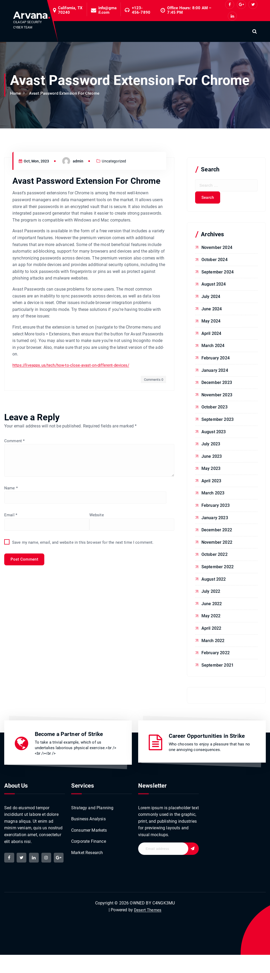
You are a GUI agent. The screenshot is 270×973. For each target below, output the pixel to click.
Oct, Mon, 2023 (35, 206)
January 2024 (215, 372)
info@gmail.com (107, 10)
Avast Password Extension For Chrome (67, 93)
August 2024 (214, 286)
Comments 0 (152, 424)
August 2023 (214, 433)
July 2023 (211, 446)
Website (11, 591)
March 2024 (213, 347)
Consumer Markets (89, 834)
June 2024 (212, 311)
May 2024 (211, 323)
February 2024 (216, 360)
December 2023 (217, 384)
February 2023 (216, 507)
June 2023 (212, 458)
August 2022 (214, 581)
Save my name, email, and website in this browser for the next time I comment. (86, 619)
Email (11, 563)
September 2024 (218, 274)
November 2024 (217, 249)
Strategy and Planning (92, 811)
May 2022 (211, 617)
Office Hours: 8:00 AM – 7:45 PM (189, 10)
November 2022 (217, 544)
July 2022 (211, 593)
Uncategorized (118, 206)
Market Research (87, 857)
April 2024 (212, 335)
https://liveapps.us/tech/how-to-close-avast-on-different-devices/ (74, 410)
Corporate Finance (88, 846)
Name (11, 535)
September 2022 (218, 568)
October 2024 (215, 261)
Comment (15, 485)
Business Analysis (88, 823)
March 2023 (213, 495)
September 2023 (218, 421)
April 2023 (212, 482)
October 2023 (215, 409)
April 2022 (212, 630)
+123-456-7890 (141, 10)
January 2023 (215, 519)
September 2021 (218, 667)
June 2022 (212, 605)
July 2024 (211, 298)
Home (16, 93)
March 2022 (213, 642)
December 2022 (217, 531)
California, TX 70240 (70, 10)
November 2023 (217, 396)
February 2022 (216, 654)
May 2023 (211, 470)
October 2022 (215, 556)
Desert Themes (147, 927)
